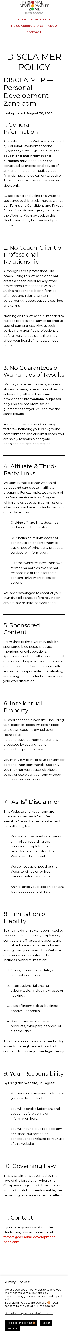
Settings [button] (12, 1328)
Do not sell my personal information (29, 1313)
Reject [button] (46, 1322)
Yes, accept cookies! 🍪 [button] (21, 1322)
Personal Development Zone (34, 7)
